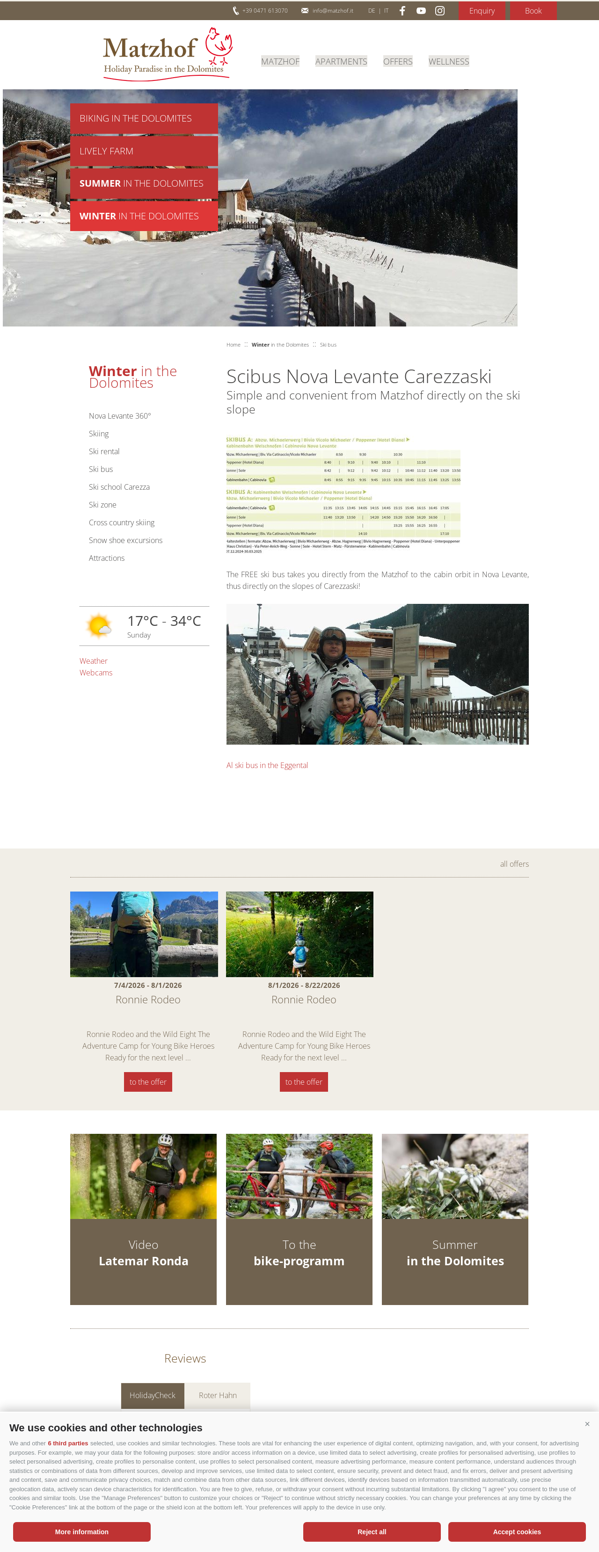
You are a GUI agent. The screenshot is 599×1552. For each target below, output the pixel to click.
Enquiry (482, 11)
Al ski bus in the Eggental (267, 765)
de (371, 11)
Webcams (96, 672)
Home (233, 344)
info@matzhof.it (333, 11)
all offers (514, 864)
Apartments (341, 60)
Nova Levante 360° (120, 416)
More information (82, 1532)
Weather (94, 661)
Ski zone (103, 505)
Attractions (106, 558)
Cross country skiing (121, 522)
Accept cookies (517, 1532)
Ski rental (104, 451)
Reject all (372, 1532)
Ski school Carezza (119, 487)
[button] (587, 1424)
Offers (398, 60)
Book (533, 11)
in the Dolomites (142, 185)
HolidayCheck (152, 1395)
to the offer (148, 1082)
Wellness (449, 60)
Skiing (99, 433)
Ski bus (101, 469)
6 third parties (68, 1443)
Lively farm (106, 151)
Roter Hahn (218, 1395)
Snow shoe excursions (125, 540)
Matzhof (168, 54)
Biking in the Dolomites (136, 118)
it (386, 11)
